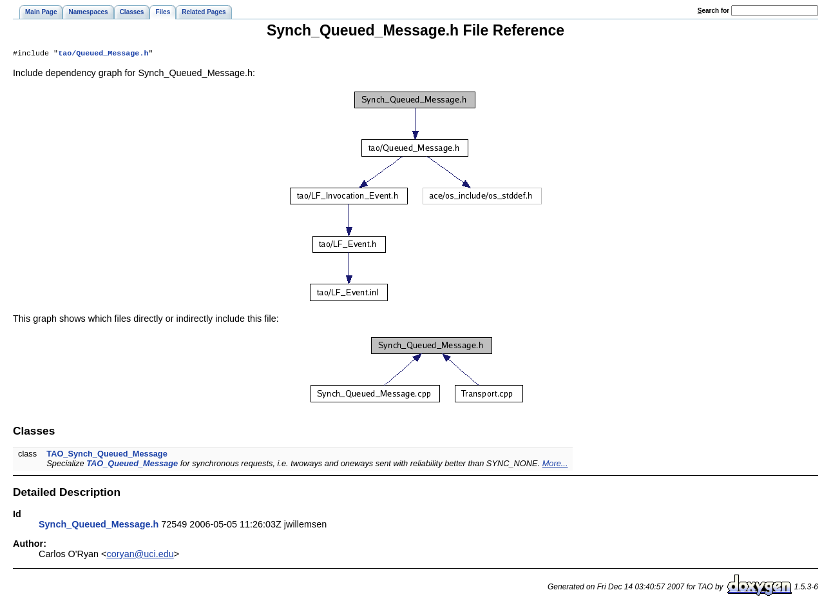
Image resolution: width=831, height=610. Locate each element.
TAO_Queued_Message (132, 464)
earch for (713, 10)
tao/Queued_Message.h (103, 54)
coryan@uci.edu (140, 555)
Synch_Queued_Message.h (98, 525)
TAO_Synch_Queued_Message (106, 455)
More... (555, 464)
